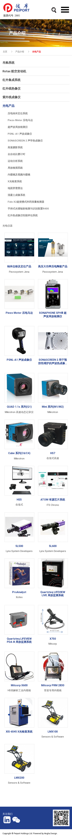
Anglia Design (50, 833)
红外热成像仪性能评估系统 (23, 215)
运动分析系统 (15, 161)
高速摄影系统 (15, 147)
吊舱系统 (8, 62)
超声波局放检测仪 (18, 127)
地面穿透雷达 (15, 188)
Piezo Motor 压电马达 (20, 120)
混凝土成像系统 (16, 195)
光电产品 (36, 51)
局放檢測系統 (15, 167)
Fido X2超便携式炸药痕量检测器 (26, 201)
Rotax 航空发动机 (14, 71)
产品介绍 (19, 51)
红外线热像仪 (11, 88)
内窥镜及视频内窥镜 (19, 174)
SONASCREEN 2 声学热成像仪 (25, 140)
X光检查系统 (15, 181)
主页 (5, 51)
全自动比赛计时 (16, 154)
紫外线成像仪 (11, 97)
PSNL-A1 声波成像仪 (20, 133)
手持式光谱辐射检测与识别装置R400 (28, 208)
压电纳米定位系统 (18, 113)
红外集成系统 (11, 80)
